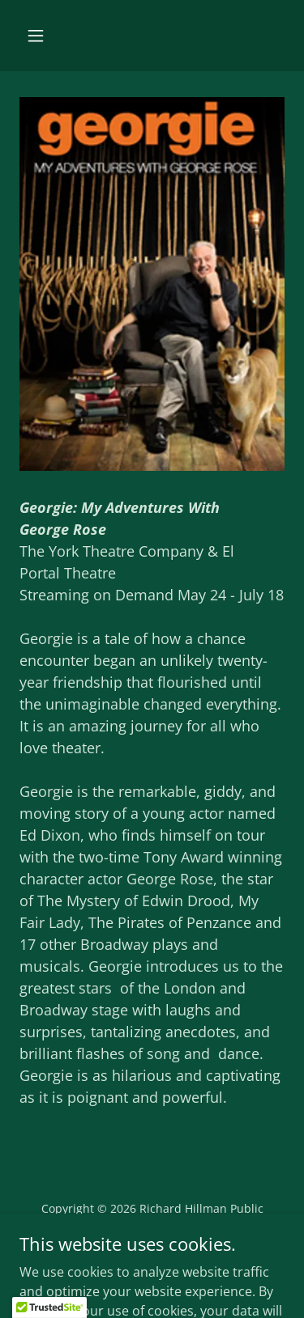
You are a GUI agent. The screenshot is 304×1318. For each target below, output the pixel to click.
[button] (35, 35)
